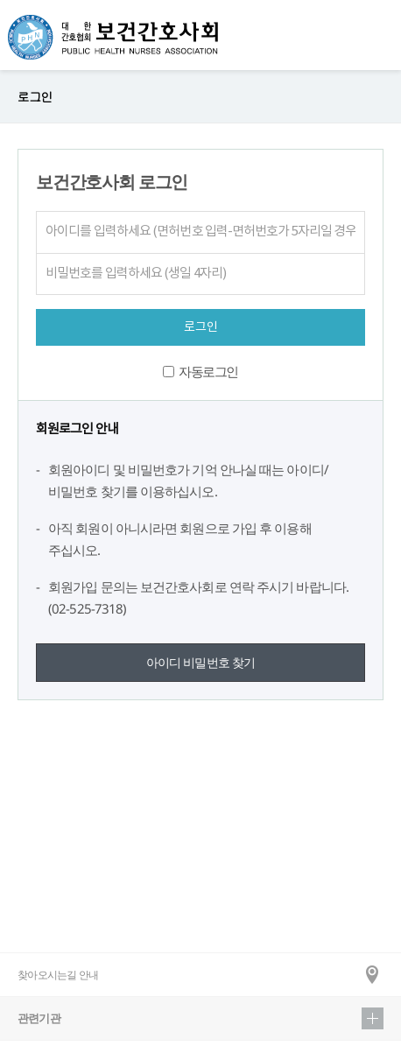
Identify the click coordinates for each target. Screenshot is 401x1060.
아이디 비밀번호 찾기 (201, 662)
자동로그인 (208, 371)
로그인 (35, 96)
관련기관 (200, 1018)
